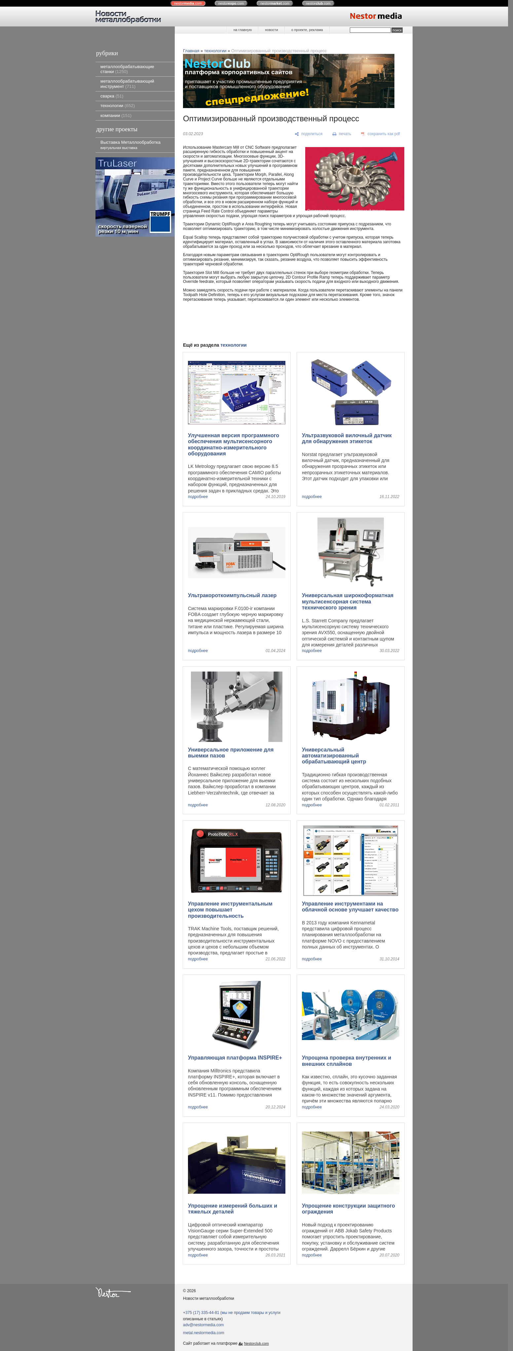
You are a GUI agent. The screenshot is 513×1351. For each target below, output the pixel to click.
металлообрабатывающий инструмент (127, 84)
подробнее (198, 497)
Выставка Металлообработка (130, 144)
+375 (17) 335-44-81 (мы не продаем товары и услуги (231, 1312)
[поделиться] (308, 134)
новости (271, 30)
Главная (191, 50)
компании (115, 115)
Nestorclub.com (256, 1343)
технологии (117, 105)
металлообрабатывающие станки (127, 69)
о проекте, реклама (307, 30)
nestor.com (188, 3)
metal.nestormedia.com (203, 1333)
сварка (111, 96)
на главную (243, 30)
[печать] (342, 134)
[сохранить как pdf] (380, 134)
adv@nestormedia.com (203, 1325)
